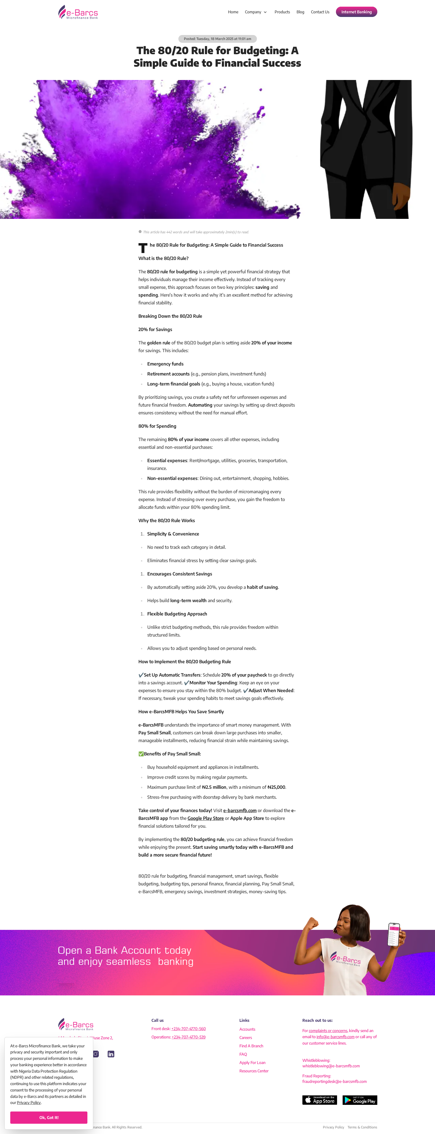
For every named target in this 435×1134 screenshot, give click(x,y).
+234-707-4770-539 (189, 1037)
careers (245, 1037)
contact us (320, 11)
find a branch (251, 1045)
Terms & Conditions (362, 1127)
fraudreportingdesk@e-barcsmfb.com (334, 1081)
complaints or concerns (328, 1030)
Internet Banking (357, 11)
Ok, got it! (49, 1117)
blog (300, 11)
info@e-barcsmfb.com (336, 1036)
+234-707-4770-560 (188, 1028)
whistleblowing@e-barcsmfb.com (331, 1065)
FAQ (243, 1054)
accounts (247, 1029)
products (282, 11)
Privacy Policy (333, 1127)
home (233, 11)
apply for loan (252, 1062)
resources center (254, 1070)
